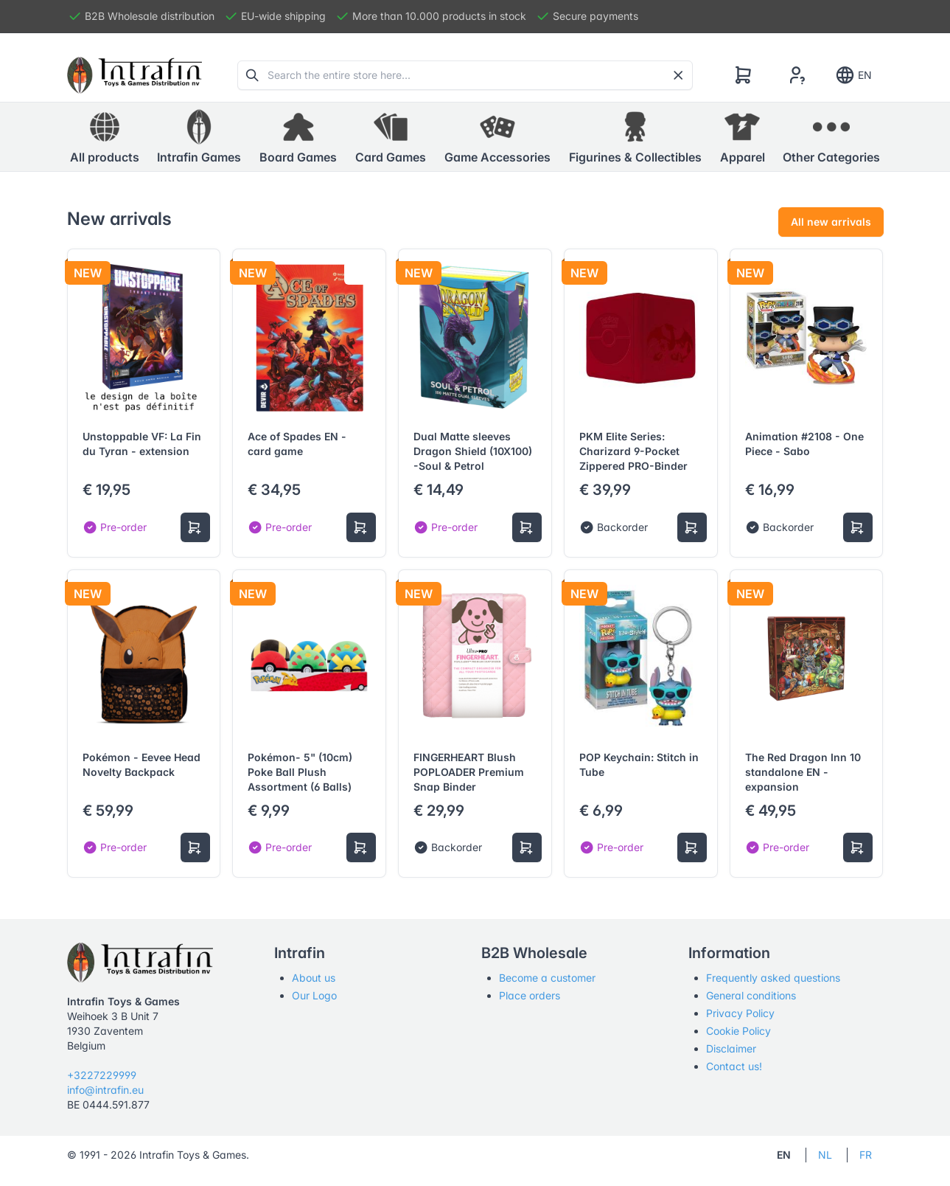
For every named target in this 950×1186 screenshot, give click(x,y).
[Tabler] (135, 75)
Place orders (529, 995)
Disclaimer (731, 1048)
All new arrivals (831, 221)
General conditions (751, 995)
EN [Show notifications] (853, 75)
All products (104, 136)
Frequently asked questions (773, 977)
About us (313, 977)
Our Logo (314, 995)
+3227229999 (101, 1075)
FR (865, 1154)
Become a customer (547, 977)
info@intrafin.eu (105, 1089)
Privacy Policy (740, 1013)
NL (825, 1154)
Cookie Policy (738, 1030)
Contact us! (734, 1066)
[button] (199, 137)
